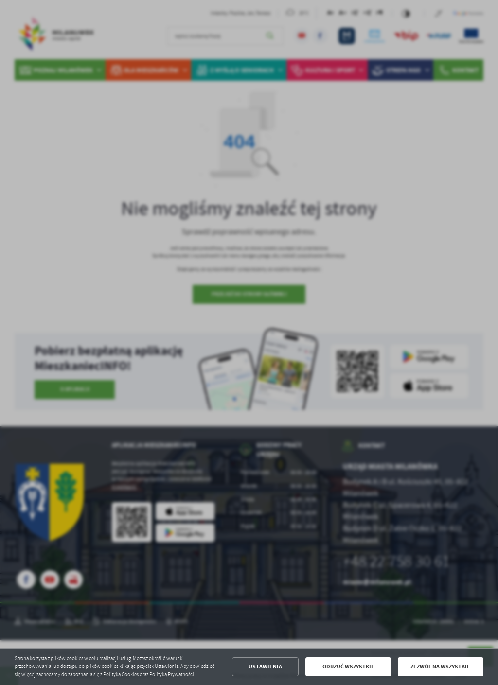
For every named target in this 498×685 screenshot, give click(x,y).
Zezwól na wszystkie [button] (440, 666)
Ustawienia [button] (265, 666)
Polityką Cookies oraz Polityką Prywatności (148, 674)
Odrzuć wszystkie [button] (348, 666)
